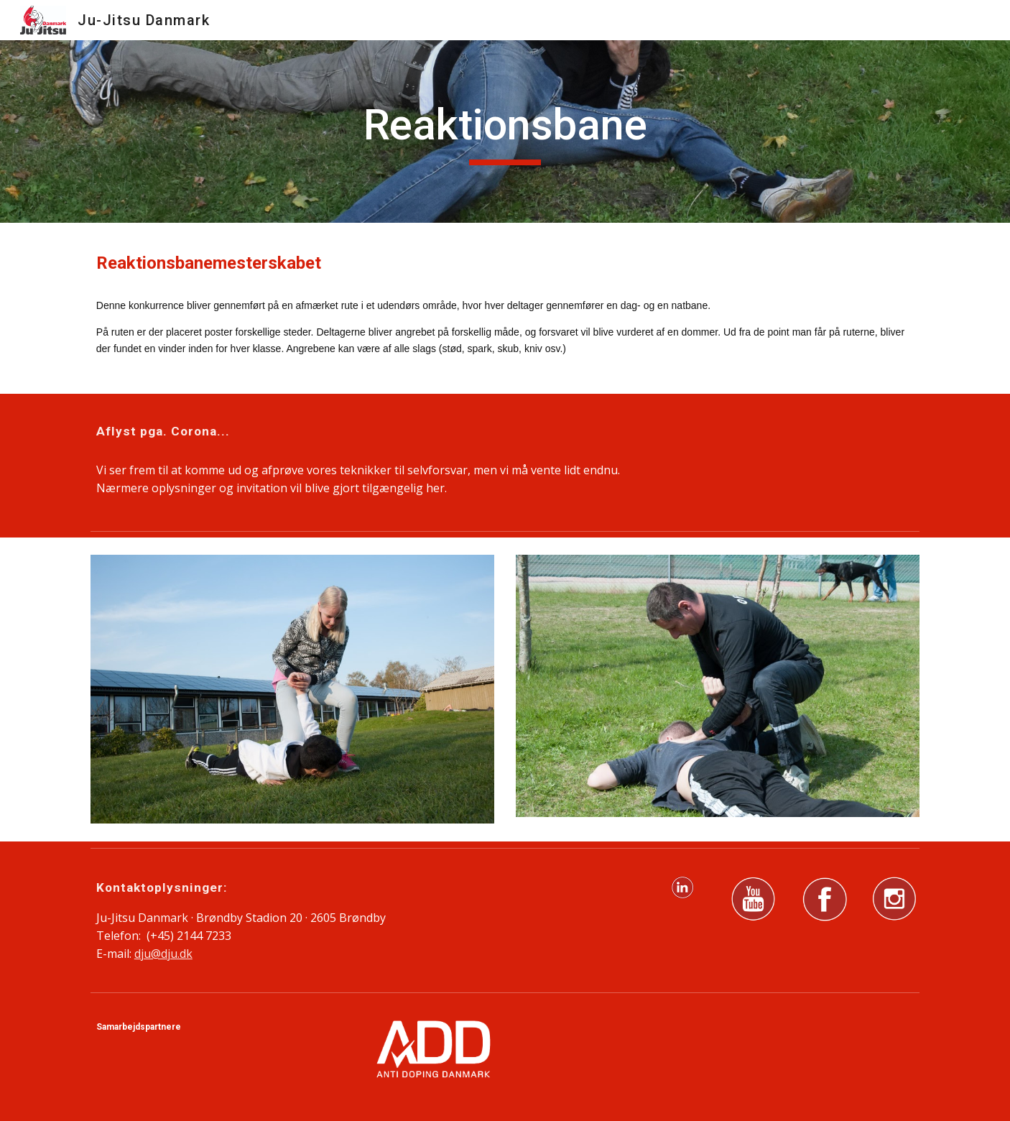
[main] (505, 131)
